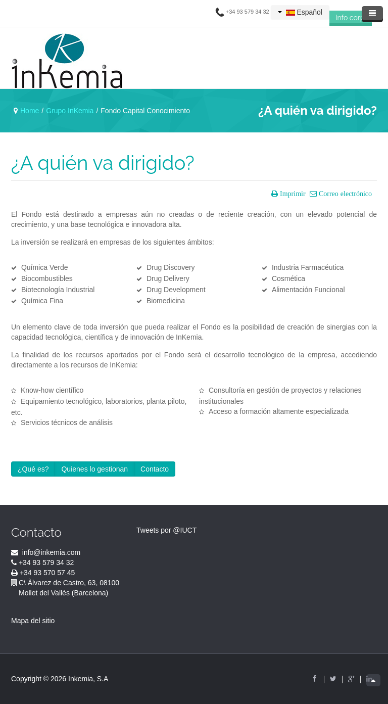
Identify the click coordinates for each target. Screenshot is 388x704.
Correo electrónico (344, 193)
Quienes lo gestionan (94, 469)
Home (29, 111)
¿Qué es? (33, 469)
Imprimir (292, 193)
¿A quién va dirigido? (103, 163)
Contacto (154, 469)
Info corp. (350, 18)
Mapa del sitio (33, 621)
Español (300, 12)
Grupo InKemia (69, 111)
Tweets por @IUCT (166, 530)
